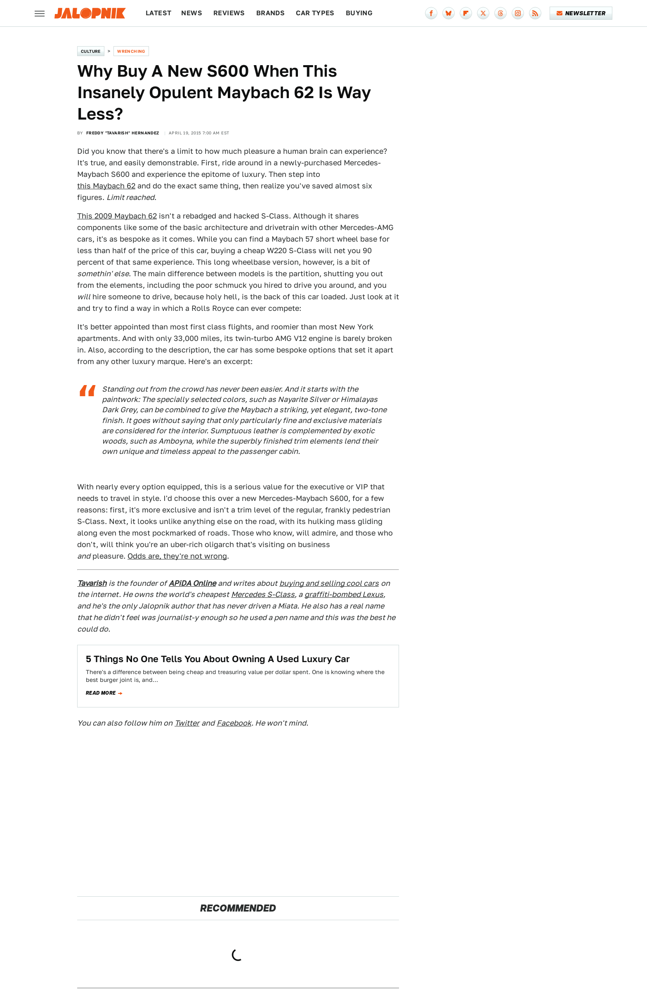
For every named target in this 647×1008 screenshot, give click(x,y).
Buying (359, 13)
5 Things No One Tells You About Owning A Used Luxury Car (218, 658)
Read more (101, 693)
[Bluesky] (448, 13)
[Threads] (500, 13)
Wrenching (131, 51)
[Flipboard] (466, 13)
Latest (158, 13)
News (191, 13)
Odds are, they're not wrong (177, 556)
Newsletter (581, 13)
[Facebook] (431, 13)
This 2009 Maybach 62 (117, 215)
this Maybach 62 (106, 185)
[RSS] (535, 13)
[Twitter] (483, 13)
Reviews (229, 13)
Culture (91, 51)
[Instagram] (518, 13)
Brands (270, 13)
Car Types (315, 13)
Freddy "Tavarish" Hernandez (122, 132)
